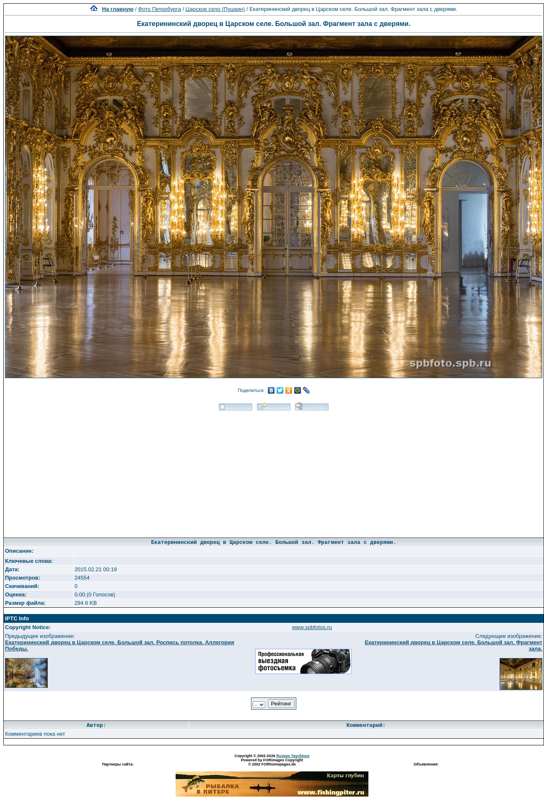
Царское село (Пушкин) (215, 9)
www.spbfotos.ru (312, 627)
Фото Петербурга (159, 9)
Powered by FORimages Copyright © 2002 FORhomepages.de (272, 762)
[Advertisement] (274, 471)
